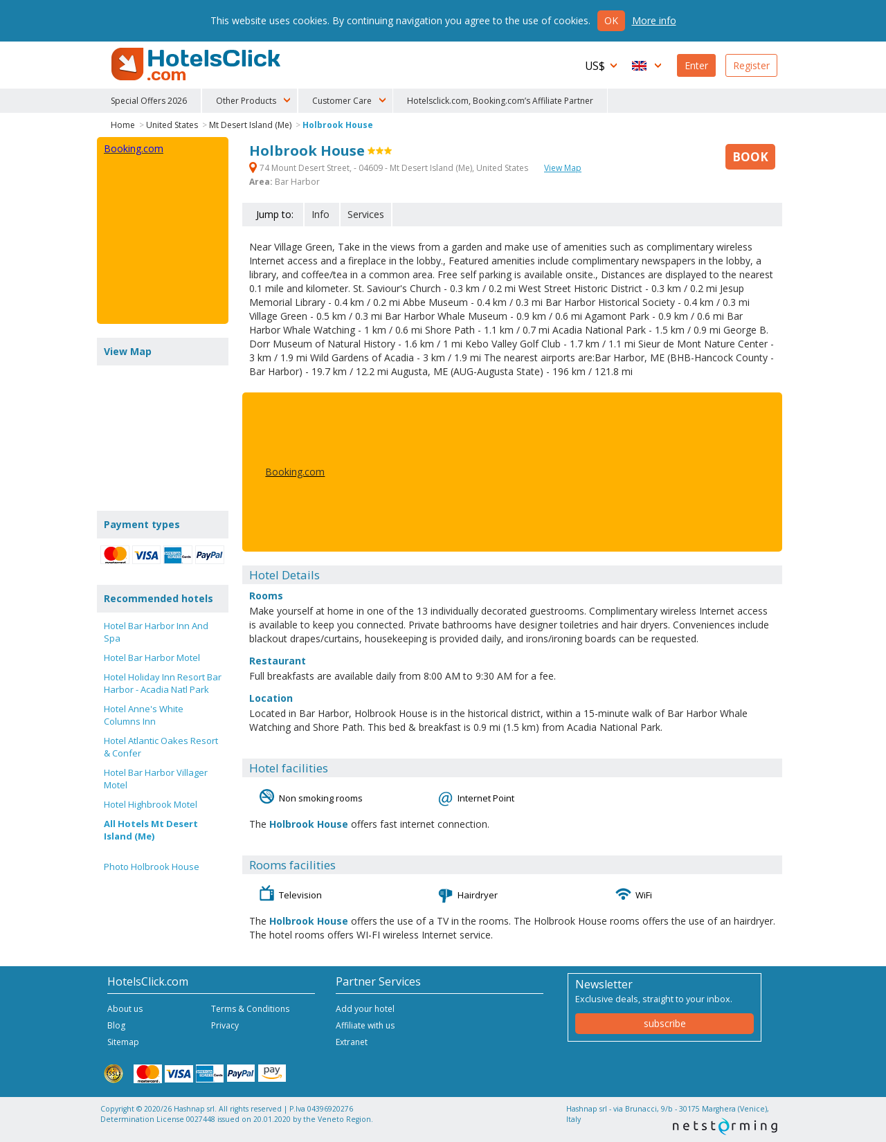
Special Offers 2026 (149, 101)
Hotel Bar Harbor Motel (152, 657)
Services (365, 214)
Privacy (225, 1025)
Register (751, 65)
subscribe (665, 1023)
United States (172, 125)
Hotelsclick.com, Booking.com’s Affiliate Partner (500, 101)
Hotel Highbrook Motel (150, 804)
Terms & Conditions (250, 1009)
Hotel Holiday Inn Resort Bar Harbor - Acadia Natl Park (163, 683)
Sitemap (123, 1042)
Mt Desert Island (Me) (250, 125)
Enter (696, 65)
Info (320, 214)
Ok (611, 20)
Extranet (352, 1042)
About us (125, 1009)
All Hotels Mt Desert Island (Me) (151, 829)
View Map (562, 168)
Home (123, 125)
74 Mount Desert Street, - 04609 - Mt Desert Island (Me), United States (389, 168)
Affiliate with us (365, 1025)
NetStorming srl (725, 1126)
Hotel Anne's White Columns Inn (143, 715)
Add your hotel (365, 1009)
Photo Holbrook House (151, 866)
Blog (116, 1025)
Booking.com (295, 471)
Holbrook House (337, 125)
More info (654, 20)
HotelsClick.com (197, 64)
